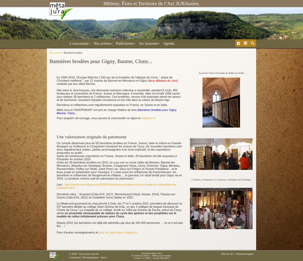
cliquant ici (148, 118)
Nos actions (87, 43)
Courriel (137, 258)
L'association (64, 43)
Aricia (103, 257)
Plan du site (227, 254)
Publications (110, 43)
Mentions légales (244, 254)
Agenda (153, 43)
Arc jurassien (133, 43)
